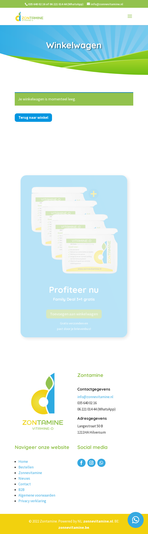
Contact (24, 484)
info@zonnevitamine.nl (95, 396)
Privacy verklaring (32, 501)
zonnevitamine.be (73, 527)
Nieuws (24, 478)
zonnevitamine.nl (98, 521)
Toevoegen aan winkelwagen (74, 322)
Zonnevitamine (30, 472)
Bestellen (26, 467)
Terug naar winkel (33, 117)
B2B (21, 489)
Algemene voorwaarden (36, 495)
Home (23, 461)
